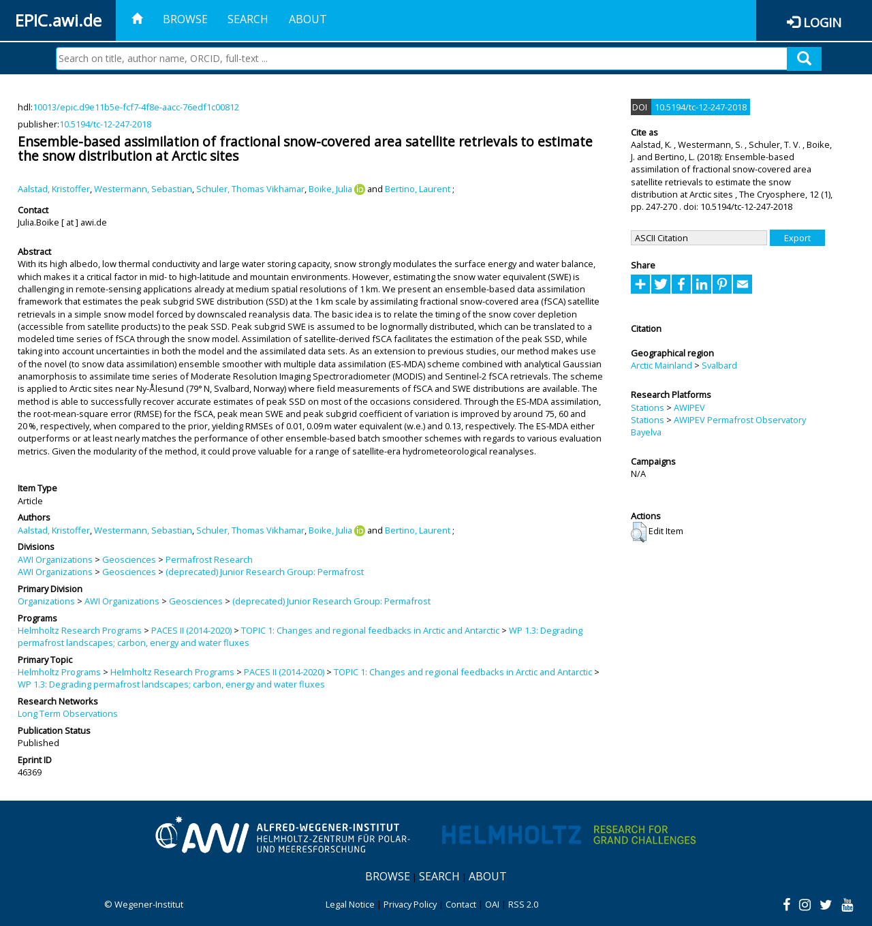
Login (822, 22)
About (308, 19)
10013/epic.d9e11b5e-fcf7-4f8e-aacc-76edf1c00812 (136, 107)
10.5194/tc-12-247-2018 (105, 124)
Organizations (46, 601)
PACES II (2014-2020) (191, 630)
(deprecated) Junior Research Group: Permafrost (265, 572)
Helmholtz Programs (59, 672)
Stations (647, 407)
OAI (492, 904)
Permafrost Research (209, 559)
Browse (185, 19)
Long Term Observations (68, 713)
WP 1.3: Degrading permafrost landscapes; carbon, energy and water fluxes (171, 684)
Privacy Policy (410, 904)
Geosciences (129, 559)
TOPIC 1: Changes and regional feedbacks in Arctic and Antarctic (370, 630)
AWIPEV (689, 407)
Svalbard (719, 365)
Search (248, 19)
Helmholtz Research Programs (80, 630)
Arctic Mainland (661, 365)
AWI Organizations (55, 559)
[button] (639, 532)
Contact (461, 904)
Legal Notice (350, 904)
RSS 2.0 (523, 904)
